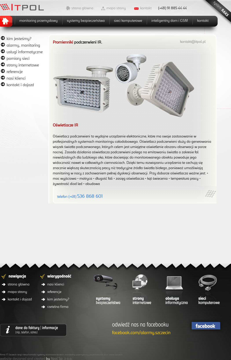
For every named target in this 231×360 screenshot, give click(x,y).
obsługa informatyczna (175, 290)
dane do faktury (33, 330)
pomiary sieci (18, 58)
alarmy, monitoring (23, 45)
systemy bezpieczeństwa (86, 20)
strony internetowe (23, 64)
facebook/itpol (140, 329)
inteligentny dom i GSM (169, 20)
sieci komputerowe (128, 20)
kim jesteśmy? (19, 38)
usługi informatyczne (25, 51)
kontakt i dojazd (20, 84)
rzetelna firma (57, 306)
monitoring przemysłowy (38, 20)
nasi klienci (16, 78)
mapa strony (116, 8)
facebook (206, 326)
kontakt (146, 8)
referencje (15, 71)
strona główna (82, 8)
